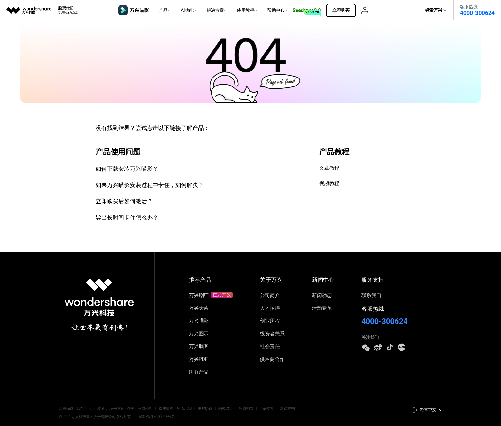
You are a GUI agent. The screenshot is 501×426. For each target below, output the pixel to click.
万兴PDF (198, 359)
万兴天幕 (199, 308)
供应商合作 (272, 359)
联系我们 (371, 295)
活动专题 (322, 308)
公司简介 (270, 295)
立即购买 (344, 10)
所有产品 (199, 372)
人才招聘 (270, 308)
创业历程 (270, 321)
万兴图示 (199, 334)
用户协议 (204, 408)
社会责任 (270, 346)
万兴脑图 (199, 346)
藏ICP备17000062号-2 (156, 417)
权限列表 (246, 408)
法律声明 (287, 408)
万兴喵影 (199, 321)
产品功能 (266, 408)
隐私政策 (225, 408)
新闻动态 (322, 295)
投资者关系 (272, 334)
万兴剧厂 (211, 295)
